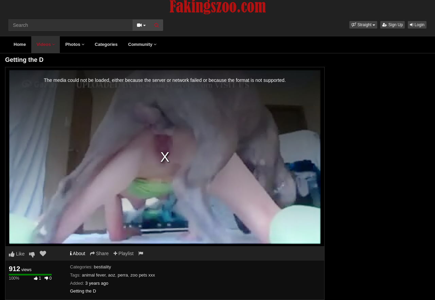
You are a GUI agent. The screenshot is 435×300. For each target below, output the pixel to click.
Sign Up (392, 24)
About (77, 253)
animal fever (94, 275)
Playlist (124, 253)
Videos (45, 44)
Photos (74, 44)
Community (142, 44)
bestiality (102, 266)
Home (20, 44)
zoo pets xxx (142, 275)
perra (123, 275)
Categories (106, 44)
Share (99, 253)
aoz (111, 275)
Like (17, 254)
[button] (363, 25)
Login (417, 24)
